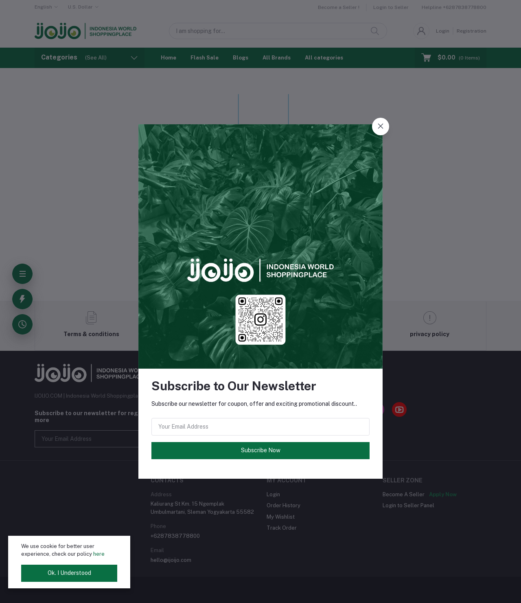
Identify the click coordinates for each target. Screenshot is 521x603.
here (99, 554)
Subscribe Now (260, 450)
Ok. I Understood (69, 573)
